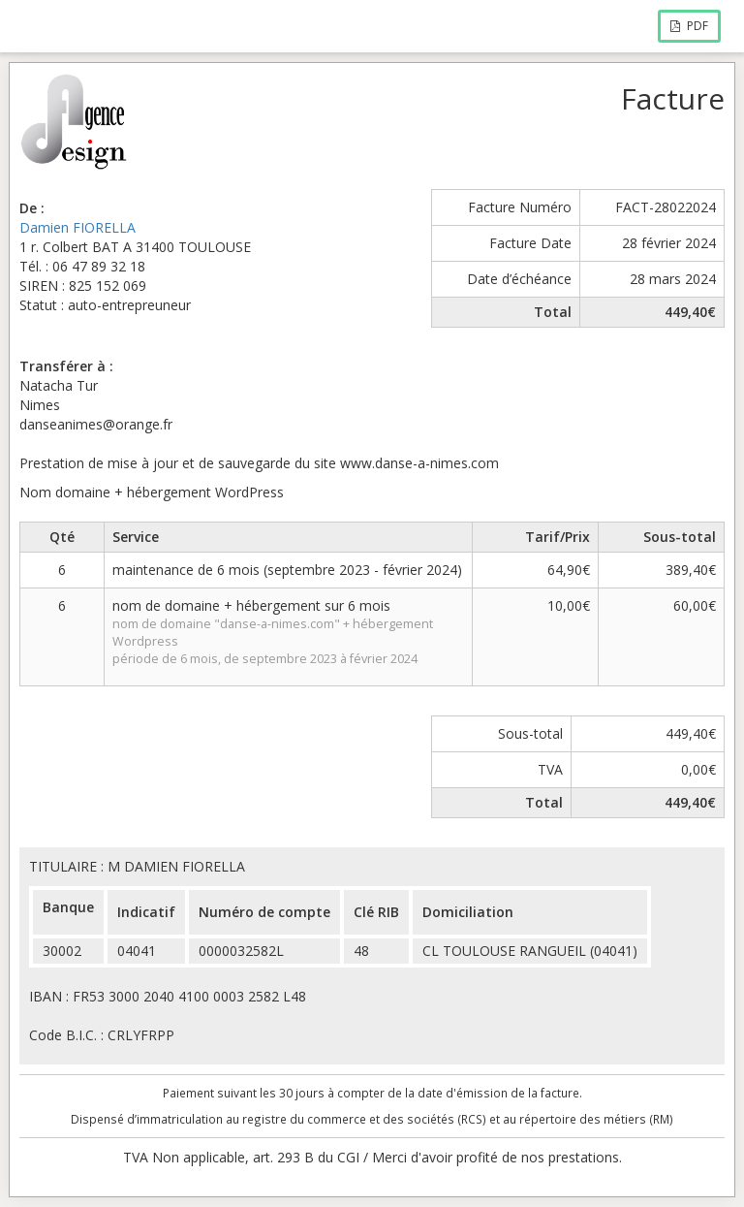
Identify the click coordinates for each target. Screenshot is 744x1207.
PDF (689, 25)
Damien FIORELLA (77, 227)
